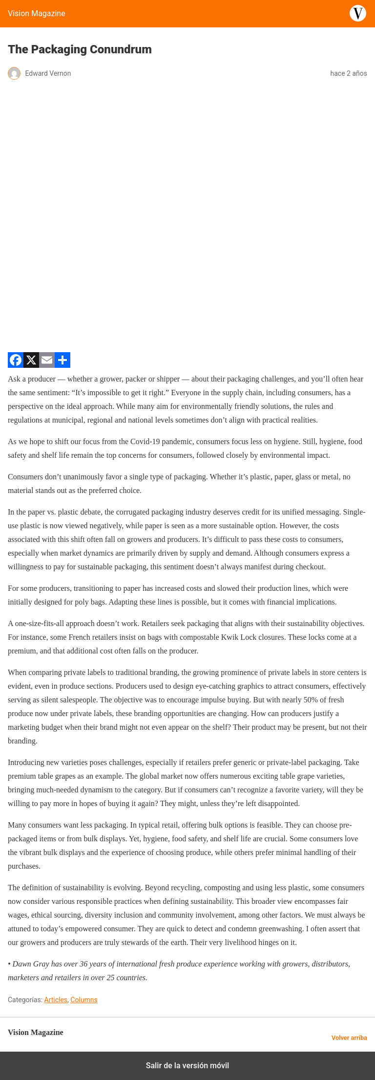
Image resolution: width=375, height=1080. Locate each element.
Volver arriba (349, 1037)
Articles (56, 1000)
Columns (83, 1000)
